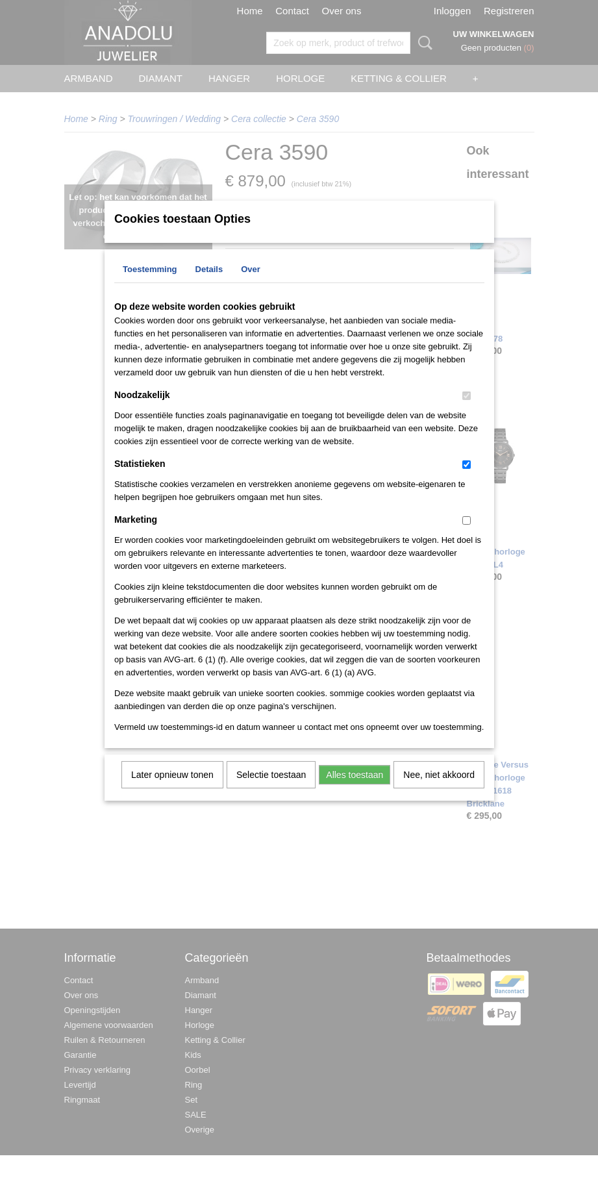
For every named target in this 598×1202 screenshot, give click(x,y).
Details (209, 286)
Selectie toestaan (271, 791)
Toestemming (150, 286)
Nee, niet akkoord (439, 791)
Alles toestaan (354, 791)
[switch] (466, 412)
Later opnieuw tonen (172, 791)
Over (250, 286)
